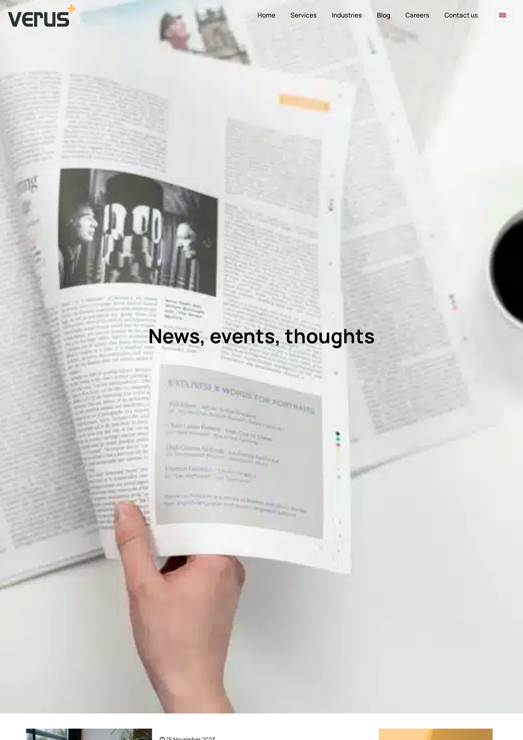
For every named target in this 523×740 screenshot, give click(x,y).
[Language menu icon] (504, 15)
